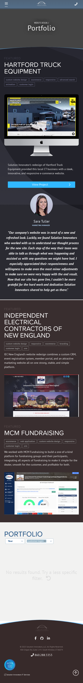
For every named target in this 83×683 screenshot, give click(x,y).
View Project (40, 184)
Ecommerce (36, 79)
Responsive (50, 79)
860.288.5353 (41, 655)
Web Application (27, 441)
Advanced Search (67, 79)
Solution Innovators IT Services (17, 675)
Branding (64, 343)
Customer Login (26, 84)
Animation (10, 84)
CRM (25, 348)
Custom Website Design (16, 79)
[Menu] (6, 4)
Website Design (40, 22)
